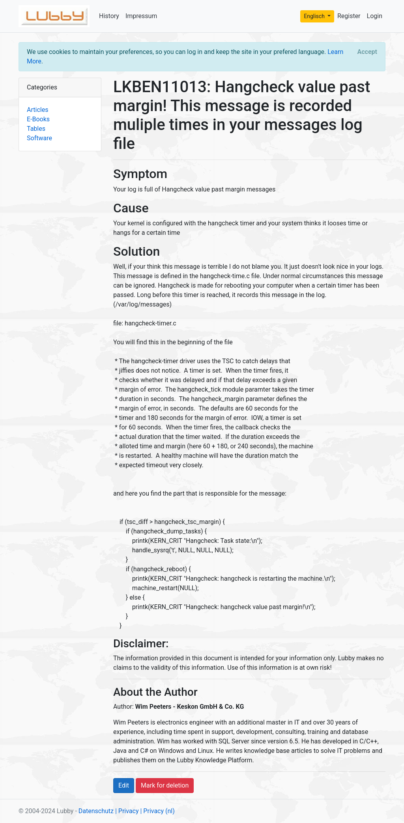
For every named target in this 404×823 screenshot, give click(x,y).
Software (39, 138)
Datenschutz (96, 811)
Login (374, 16)
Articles (37, 109)
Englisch (315, 16)
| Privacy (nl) (157, 811)
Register (349, 16)
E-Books (38, 119)
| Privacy (127, 811)
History (109, 16)
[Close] (367, 52)
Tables (36, 128)
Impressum (141, 16)
